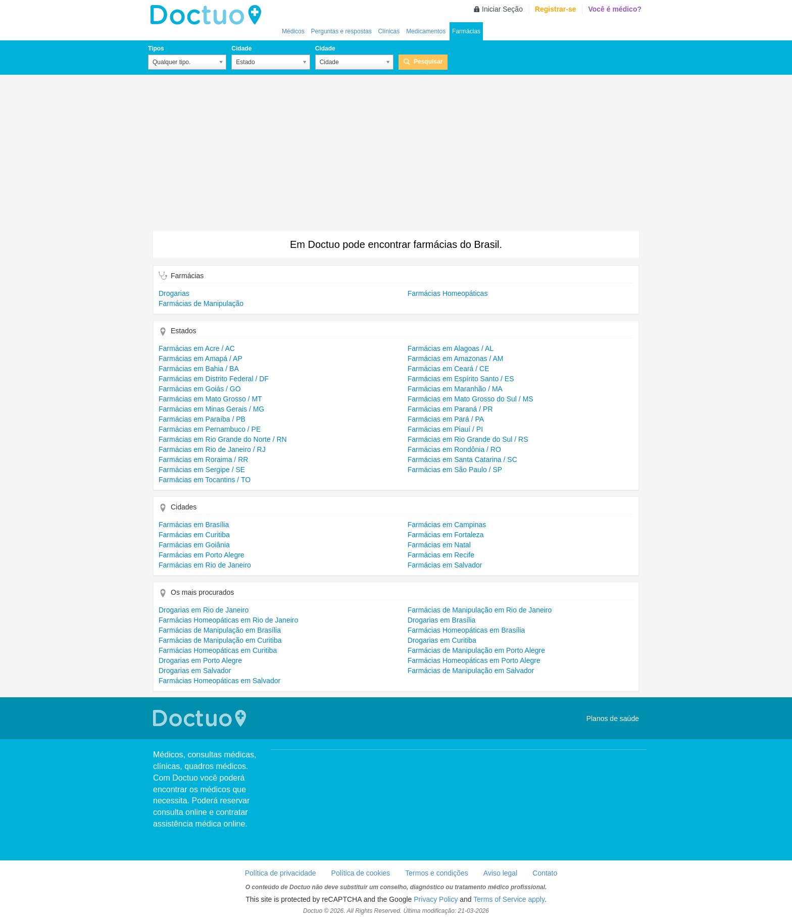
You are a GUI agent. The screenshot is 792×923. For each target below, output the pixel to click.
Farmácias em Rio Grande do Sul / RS (468, 439)
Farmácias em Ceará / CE (448, 369)
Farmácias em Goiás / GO (200, 389)
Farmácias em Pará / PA (446, 419)
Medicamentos (425, 31)
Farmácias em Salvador (445, 565)
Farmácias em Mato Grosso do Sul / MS (470, 399)
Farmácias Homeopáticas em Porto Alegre (474, 660)
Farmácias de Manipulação (201, 303)
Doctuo (209, 15)
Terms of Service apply (508, 899)
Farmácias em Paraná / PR (450, 409)
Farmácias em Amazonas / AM (456, 358)
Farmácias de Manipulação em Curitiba (220, 640)
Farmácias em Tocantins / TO (205, 480)
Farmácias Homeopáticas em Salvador (219, 681)
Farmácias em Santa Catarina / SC (462, 459)
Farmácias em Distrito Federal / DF (214, 379)
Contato (544, 873)
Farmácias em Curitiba (194, 535)
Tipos (156, 48)
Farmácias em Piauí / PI (445, 429)
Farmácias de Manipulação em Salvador (471, 670)
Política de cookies (360, 873)
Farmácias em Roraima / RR (203, 459)
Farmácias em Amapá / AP (200, 358)
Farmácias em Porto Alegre (201, 555)
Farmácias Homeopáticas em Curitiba (218, 650)
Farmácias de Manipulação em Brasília (220, 630)
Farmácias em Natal (439, 545)
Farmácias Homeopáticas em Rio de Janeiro (228, 620)
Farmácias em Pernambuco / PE (210, 429)
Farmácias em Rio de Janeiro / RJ (212, 449)
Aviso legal (500, 873)
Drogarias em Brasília (442, 620)
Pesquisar (428, 61)
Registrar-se (555, 9)
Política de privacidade (280, 873)
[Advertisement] (396, 155)
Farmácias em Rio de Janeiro (205, 565)
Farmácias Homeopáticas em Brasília (466, 630)
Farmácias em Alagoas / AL (450, 348)
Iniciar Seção (502, 9)
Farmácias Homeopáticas (448, 293)
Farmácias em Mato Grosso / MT (210, 399)
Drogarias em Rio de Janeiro (204, 610)
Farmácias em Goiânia (194, 545)
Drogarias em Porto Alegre (200, 660)
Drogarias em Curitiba (442, 640)
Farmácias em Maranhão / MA (455, 389)
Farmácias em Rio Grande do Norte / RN (223, 439)
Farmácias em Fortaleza (446, 535)
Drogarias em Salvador (195, 670)
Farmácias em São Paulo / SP (455, 470)
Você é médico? (614, 9)
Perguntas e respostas (341, 31)
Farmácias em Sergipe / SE (202, 470)
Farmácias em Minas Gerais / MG (211, 409)
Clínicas (389, 31)
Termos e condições (436, 873)
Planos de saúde (612, 718)
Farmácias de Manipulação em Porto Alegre (476, 650)
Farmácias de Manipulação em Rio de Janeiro (480, 610)
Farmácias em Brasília (194, 525)
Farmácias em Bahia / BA (199, 369)
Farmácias (466, 31)
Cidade (241, 48)
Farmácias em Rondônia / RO (454, 449)
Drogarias (174, 293)
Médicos (293, 31)
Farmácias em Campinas (447, 525)
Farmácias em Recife (441, 555)
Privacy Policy (436, 899)
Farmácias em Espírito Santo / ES (461, 379)
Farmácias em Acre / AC (197, 348)
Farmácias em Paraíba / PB (202, 419)
